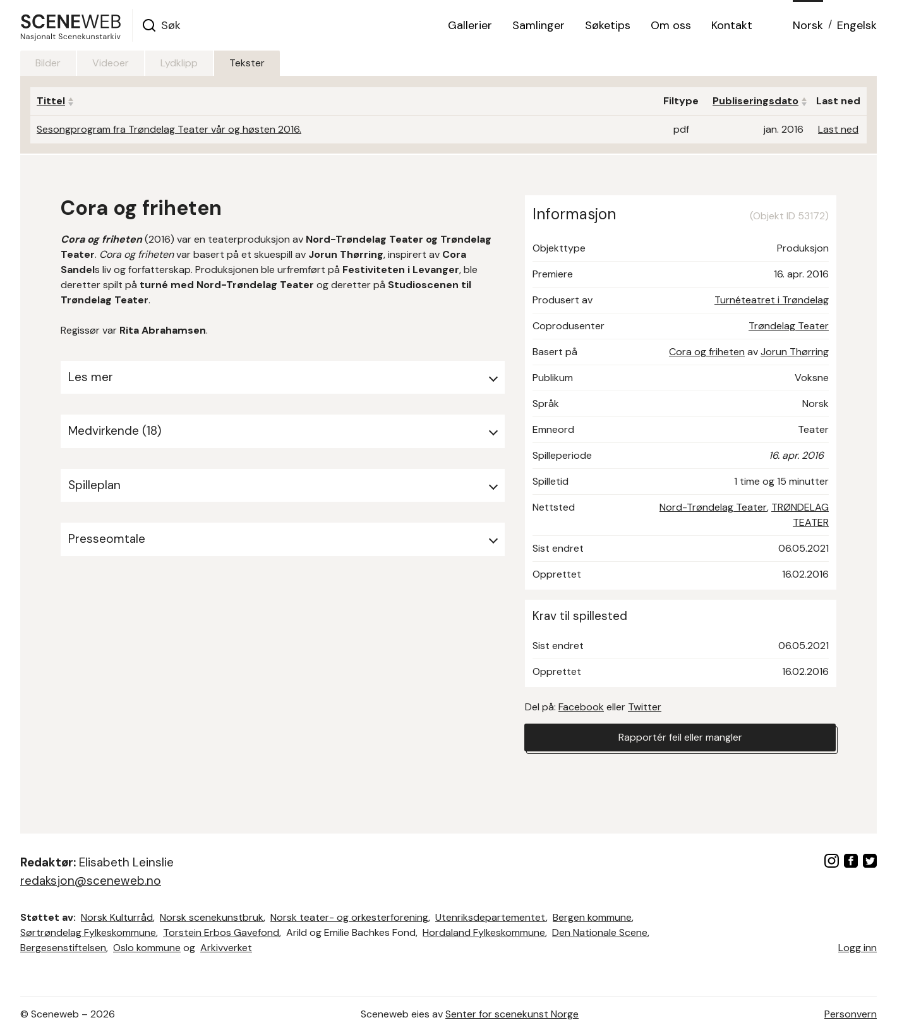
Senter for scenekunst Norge (512, 1014)
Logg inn (857, 947)
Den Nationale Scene (599, 932)
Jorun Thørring (795, 351)
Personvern (850, 1014)
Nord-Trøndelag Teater (713, 507)
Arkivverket (226, 947)
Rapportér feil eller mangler (680, 737)
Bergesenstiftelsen (63, 947)
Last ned (838, 129)
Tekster (247, 63)
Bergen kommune (592, 917)
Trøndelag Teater (789, 325)
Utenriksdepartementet (490, 917)
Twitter (644, 706)
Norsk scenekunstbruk (211, 917)
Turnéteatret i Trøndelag (771, 300)
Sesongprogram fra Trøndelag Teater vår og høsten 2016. (169, 129)
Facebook (581, 706)
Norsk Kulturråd (117, 917)
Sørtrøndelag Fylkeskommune (88, 932)
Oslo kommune (147, 947)
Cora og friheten (707, 351)
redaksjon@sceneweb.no (90, 881)
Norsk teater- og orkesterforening (349, 917)
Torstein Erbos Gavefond (221, 932)
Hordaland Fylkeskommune (484, 932)
